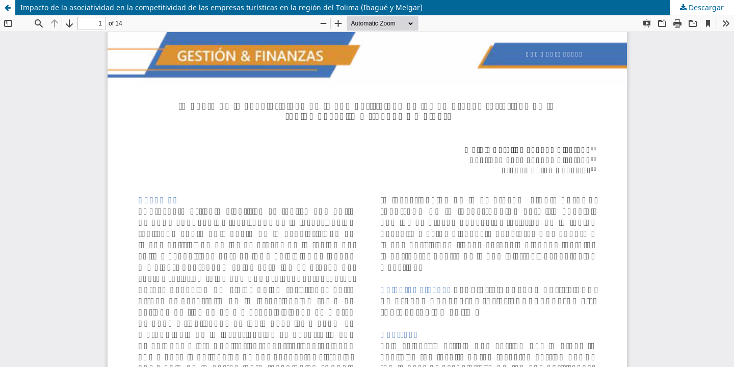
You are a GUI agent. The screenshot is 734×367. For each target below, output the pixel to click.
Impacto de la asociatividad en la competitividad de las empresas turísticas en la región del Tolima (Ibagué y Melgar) (221, 7)
